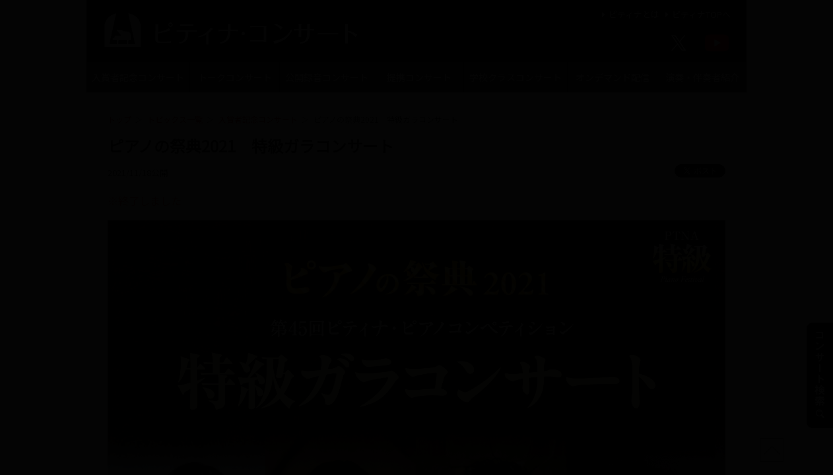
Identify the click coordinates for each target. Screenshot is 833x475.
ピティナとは (628, 14)
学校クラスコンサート (515, 77)
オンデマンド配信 (613, 77)
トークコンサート (235, 77)
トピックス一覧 (175, 119)
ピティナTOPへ (696, 14)
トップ (119, 119)
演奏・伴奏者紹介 (702, 77)
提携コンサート (419, 77)
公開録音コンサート (326, 77)
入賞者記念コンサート (138, 77)
